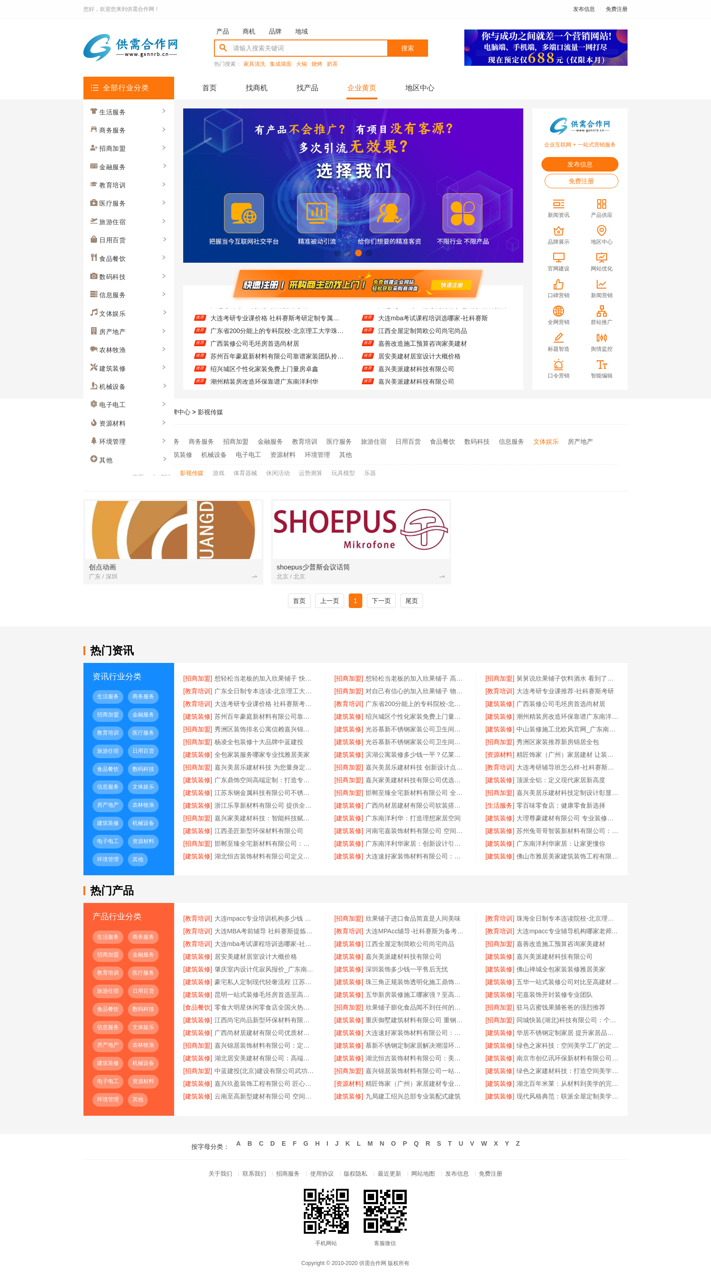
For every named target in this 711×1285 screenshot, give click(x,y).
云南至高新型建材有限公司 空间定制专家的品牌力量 (265, 1098)
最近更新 (392, 1177)
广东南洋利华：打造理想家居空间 (413, 820)
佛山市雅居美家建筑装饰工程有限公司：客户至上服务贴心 (567, 858)
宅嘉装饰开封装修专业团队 (554, 997)
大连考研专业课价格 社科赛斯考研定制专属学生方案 (277, 324)
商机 (249, 31)
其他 (345, 453)
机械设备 (214, 453)
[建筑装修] (500, 705)
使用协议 (318, 1177)
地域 (301, 31)
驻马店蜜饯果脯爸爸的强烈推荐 (560, 1009)
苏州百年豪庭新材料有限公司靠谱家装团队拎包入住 (277, 362)
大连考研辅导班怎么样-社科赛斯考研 (567, 769)
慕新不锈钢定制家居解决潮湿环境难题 (416, 1047)
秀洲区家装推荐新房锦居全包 (557, 743)
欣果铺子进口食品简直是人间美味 (413, 920)
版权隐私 (355, 1177)
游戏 (218, 471)
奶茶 (332, 64)
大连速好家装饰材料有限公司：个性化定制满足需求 (416, 1035)
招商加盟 (235, 441)
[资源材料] (500, 756)
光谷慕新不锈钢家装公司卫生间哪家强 (416, 731)
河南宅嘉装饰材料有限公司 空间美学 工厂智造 (416, 832)
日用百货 (408, 441)
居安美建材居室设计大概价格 (419, 362)
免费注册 (617, 9)
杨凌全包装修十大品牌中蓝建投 (258, 743)
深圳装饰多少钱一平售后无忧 (406, 971)
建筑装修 (179, 453)
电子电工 (248, 453)
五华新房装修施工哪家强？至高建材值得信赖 (416, 997)
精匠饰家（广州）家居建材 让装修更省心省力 (567, 756)
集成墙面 (281, 64)
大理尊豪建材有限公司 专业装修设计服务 (567, 820)
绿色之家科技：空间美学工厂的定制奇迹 (567, 1047)
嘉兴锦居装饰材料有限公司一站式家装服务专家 (416, 1073)
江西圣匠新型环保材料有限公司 (258, 832)
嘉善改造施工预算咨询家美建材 (422, 349)
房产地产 (580, 441)
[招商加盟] (197, 680)
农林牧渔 (145, 453)
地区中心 (419, 88)
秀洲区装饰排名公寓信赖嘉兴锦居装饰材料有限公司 (265, 731)
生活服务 (167, 441)
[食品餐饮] (197, 1009)
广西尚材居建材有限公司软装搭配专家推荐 (416, 807)
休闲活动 (278, 471)
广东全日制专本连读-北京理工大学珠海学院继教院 (265, 692)
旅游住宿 (373, 441)
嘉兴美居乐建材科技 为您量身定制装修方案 (265, 769)
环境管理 (317, 453)
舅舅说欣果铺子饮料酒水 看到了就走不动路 (567, 680)
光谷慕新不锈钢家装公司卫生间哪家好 (416, 743)
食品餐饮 (442, 441)
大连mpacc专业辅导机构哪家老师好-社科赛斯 (442, 311)
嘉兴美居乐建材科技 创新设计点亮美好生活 (416, 769)
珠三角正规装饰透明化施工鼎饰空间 (416, 984)
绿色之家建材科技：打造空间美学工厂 (567, 1073)
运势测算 (310, 471)
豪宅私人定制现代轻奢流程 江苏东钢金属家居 (265, 984)
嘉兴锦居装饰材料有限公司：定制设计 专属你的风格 (265, 1047)
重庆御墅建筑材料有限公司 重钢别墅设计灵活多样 (416, 1022)
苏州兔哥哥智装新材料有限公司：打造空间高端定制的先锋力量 (567, 832)
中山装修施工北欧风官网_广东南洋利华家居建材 (567, 731)
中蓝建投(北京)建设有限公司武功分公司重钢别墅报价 (265, 1073)
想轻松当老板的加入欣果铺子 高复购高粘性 (416, 680)
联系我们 (244, 1177)
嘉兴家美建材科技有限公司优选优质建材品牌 (416, 781)
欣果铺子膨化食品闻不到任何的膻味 (416, 1009)
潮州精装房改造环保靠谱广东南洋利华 (567, 718)
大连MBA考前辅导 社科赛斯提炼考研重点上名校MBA (265, 933)
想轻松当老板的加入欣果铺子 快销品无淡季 (265, 680)
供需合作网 (142, 412)
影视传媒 (210, 412)
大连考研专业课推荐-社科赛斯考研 (259, 311)
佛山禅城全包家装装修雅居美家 (560, 971)
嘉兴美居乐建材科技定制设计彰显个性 (567, 794)
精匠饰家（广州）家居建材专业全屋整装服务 (416, 1085)
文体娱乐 (546, 441)
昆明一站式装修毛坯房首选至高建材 (265, 997)
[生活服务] (500, 807)
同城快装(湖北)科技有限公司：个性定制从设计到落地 (567, 1022)
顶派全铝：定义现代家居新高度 (560, 781)
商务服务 (201, 441)
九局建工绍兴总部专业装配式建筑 (413, 1098)
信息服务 (511, 441)
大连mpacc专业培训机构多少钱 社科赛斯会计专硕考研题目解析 (265, 920)
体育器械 (245, 471)
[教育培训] (197, 692)
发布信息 (584, 9)
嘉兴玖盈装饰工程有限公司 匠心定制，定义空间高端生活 (265, 1085)
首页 (209, 88)
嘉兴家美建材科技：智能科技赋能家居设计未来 (265, 820)
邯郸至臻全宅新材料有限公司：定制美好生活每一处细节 (265, 845)
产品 (222, 31)
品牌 (275, 31)
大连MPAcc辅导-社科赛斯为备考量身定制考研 (416, 933)
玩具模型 (343, 471)
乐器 (370, 471)
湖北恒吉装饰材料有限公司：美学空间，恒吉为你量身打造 (416, 1060)
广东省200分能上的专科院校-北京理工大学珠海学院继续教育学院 (277, 337)
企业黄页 (361, 88)
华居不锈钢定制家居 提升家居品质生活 (567, 1035)
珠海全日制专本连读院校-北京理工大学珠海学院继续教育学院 (567, 920)
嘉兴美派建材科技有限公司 (416, 375)
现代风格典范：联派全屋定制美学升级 (567, 1098)
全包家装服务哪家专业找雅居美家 (262, 756)
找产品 (307, 88)
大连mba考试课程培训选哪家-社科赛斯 (433, 324)
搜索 (407, 48)
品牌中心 (177, 412)
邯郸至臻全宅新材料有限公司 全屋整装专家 (416, 794)
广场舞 (162, 471)
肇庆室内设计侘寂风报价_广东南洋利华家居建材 (265, 971)
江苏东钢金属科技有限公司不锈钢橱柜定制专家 (265, 794)
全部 (138, 441)
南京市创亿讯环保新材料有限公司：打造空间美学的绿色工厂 (567, 1060)
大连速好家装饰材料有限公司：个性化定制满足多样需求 (416, 858)
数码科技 (477, 441)
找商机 (257, 88)
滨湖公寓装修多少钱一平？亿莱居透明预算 (416, 756)
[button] (337, 253)
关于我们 (207, 1177)
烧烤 (317, 64)
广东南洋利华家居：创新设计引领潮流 (416, 845)
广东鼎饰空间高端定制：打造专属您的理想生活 (265, 781)
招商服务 (281, 1177)
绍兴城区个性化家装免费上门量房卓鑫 (264, 375)
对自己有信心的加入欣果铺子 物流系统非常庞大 (416, 692)
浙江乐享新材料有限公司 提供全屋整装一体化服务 (265, 807)
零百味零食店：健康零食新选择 (560, 807)
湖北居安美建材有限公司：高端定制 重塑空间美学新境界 (265, 1060)
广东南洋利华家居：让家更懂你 (560, 845)
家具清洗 (254, 64)
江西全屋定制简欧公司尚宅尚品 (422, 337)
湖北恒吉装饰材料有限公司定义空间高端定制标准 (265, 858)
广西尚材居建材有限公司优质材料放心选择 (265, 1035)
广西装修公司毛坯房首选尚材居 (254, 349)
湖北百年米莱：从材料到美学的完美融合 (567, 1085)
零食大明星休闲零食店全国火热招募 (265, 1009)
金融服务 (270, 441)
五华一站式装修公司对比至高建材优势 (567, 984)
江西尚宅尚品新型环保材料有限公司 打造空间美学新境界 (265, 1022)
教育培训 (304, 441)
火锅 (301, 64)
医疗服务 (339, 441)
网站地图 (430, 1177)
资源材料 (283, 453)
